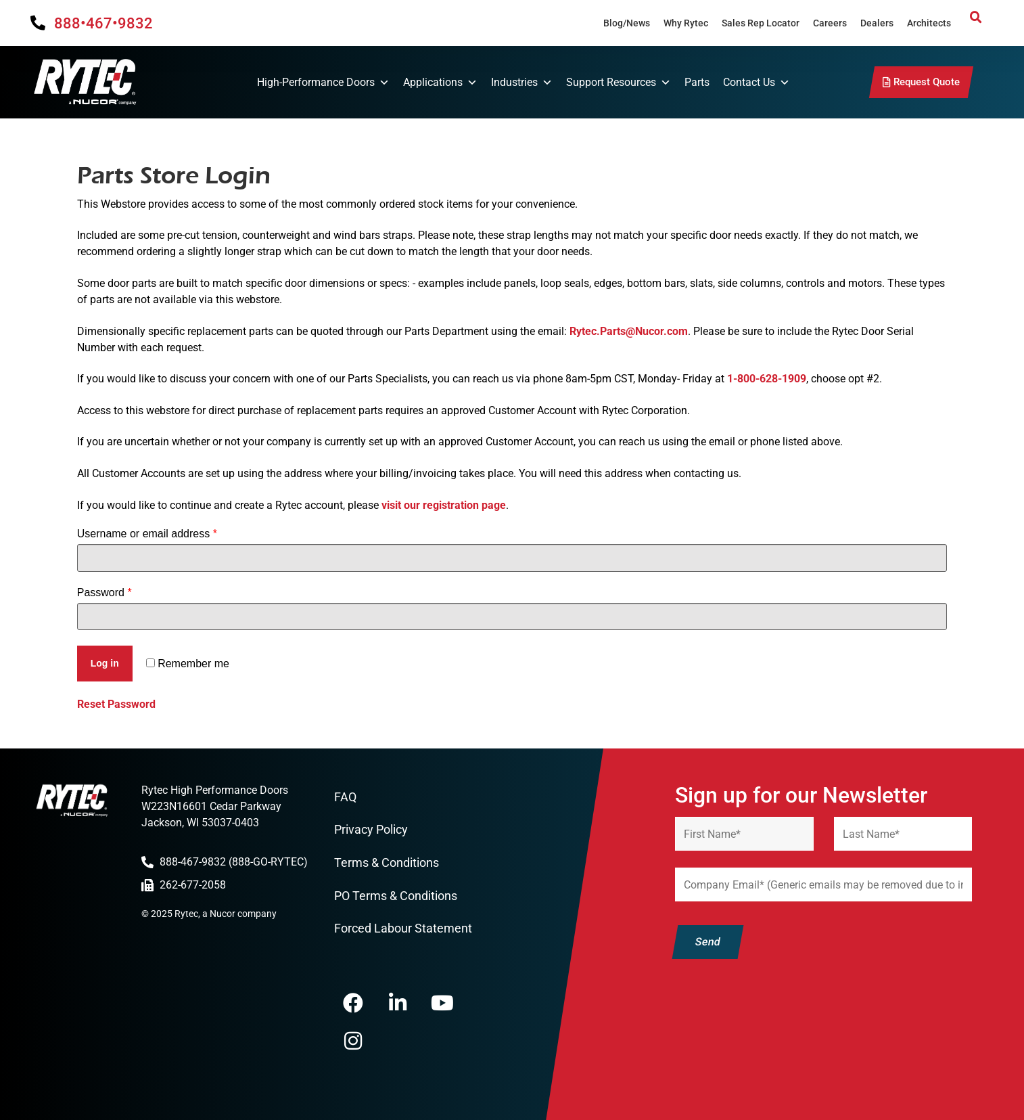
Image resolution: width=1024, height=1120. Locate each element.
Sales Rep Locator (760, 23)
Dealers (876, 23)
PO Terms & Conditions (395, 896)
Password (104, 592)
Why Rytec (686, 23)
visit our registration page (443, 505)
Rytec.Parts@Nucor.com (628, 331)
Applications (440, 82)
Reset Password (116, 704)
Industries (522, 82)
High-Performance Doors (323, 82)
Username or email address (147, 534)
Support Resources (618, 82)
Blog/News (626, 23)
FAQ (345, 797)
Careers (830, 23)
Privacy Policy (371, 829)
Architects (929, 23)
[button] (976, 17)
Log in (105, 663)
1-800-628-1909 (766, 378)
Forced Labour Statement (403, 928)
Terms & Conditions (386, 862)
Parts (696, 82)
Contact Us (756, 82)
